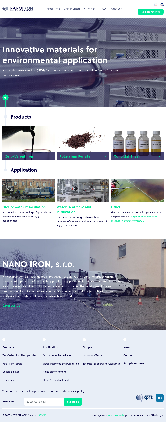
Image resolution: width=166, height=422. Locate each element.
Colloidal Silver (10, 373)
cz (155, 4)
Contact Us (11, 306)
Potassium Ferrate (12, 364)
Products (53, 9)
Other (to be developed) (56, 381)
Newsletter (8, 402)
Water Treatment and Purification (61, 364)
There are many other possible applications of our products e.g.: (137, 199)
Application (72, 9)
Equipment (8, 381)
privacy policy (76, 392)
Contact (116, 9)
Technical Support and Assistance (101, 364)
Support (89, 9)
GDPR (42, 415)
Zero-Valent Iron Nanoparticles (19, 356)
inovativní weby (116, 415)
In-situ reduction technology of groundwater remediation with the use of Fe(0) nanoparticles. (28, 201)
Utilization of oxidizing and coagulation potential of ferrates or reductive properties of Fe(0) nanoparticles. (83, 203)
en (162, 4)
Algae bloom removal (55, 373)
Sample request (151, 12)
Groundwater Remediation (57, 356)
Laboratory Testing (93, 356)
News (103, 9)
